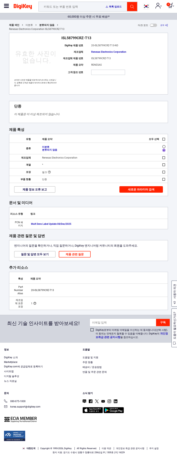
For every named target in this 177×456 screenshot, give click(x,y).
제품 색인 (14, 25)
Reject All (111, 449)
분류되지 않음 (46, 25)
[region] (88, 441)
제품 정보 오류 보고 (35, 189)
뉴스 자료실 (10, 381)
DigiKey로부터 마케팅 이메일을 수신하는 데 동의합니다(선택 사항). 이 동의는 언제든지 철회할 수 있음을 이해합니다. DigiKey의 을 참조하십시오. (132, 334)
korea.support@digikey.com (22, 407)
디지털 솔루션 (11, 376)
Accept (84, 449)
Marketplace (10, 362)
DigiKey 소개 (11, 357)
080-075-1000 (15, 401)
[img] (23, 7)
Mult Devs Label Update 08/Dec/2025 (51, 224)
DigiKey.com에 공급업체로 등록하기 (23, 366)
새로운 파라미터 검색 (141, 189)
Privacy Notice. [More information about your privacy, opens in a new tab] (107, 441)
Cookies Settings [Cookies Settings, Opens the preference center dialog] (56, 449)
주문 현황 (88, 362)
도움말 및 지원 (90, 357)
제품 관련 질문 (75, 254)
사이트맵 (9, 371)
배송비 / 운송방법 (92, 367)
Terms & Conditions (82, 441)
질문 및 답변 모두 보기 (35, 254)
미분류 (45, 147)
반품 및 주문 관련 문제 (95, 372)
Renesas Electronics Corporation (108, 51)
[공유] (164, 25)
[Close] (170, 433)
